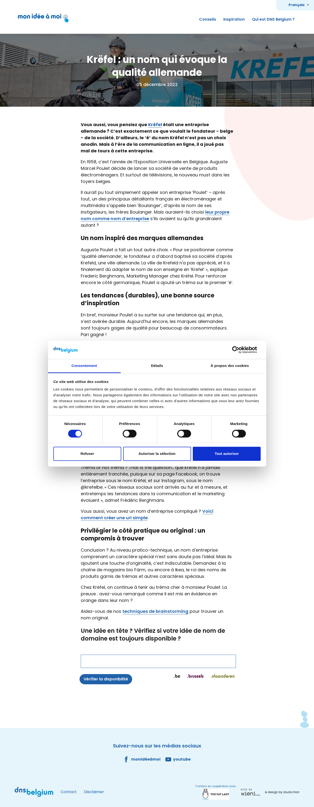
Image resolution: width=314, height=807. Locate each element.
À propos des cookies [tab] (230, 366)
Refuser (87, 454)
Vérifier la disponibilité (106, 679)
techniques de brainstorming (155, 611)
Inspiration (234, 19)
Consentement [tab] (84, 366)
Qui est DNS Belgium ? (273, 19)
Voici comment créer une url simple (147, 514)
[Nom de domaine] (158, 661)
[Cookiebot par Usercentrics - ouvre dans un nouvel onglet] (239, 349)
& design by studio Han (282, 792)
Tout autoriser (227, 454)
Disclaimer (94, 792)
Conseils (207, 19)
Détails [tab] (157, 366)
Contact (69, 792)
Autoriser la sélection (157, 454)
